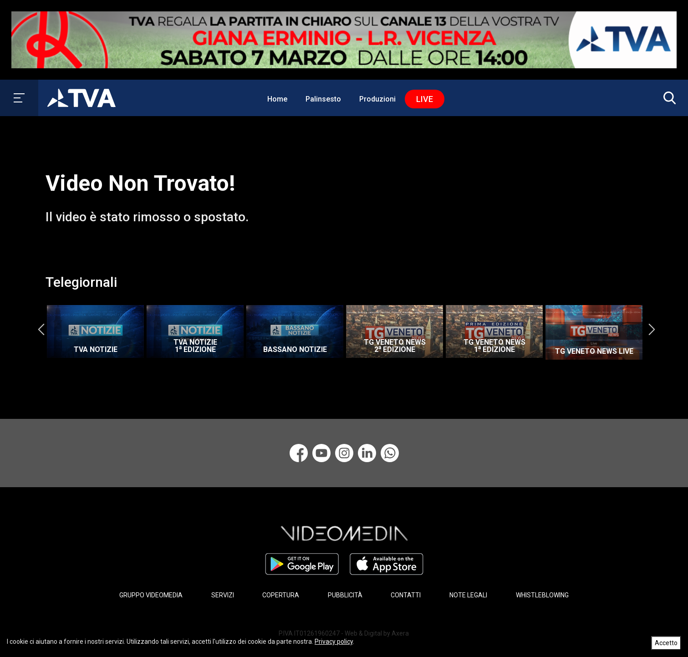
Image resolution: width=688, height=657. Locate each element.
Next (651, 329)
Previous (41, 329)
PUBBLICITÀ (345, 595)
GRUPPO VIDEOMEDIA (151, 595)
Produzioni (377, 99)
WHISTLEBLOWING (542, 595)
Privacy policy (334, 641)
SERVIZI (222, 595)
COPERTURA (280, 595)
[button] (667, 98)
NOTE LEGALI (468, 595)
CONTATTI (406, 595)
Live (424, 99)
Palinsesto (323, 99)
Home (277, 99)
